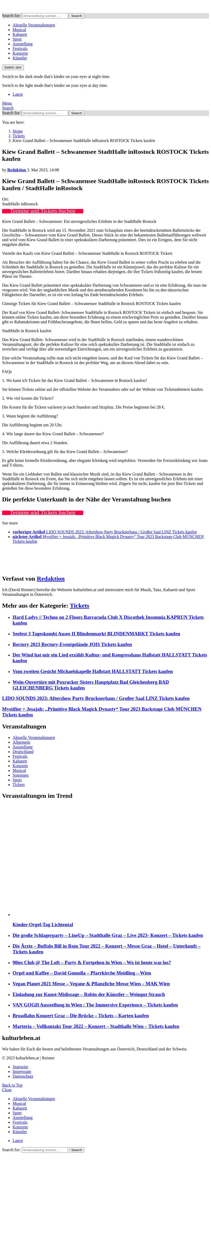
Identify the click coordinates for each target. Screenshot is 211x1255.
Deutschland (23, 751)
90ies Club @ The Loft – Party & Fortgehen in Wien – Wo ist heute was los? (92, 962)
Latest (18, 94)
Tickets (79, 605)
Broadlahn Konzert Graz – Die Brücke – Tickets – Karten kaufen (81, 1015)
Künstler (20, 58)
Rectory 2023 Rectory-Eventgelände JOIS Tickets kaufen (72, 644)
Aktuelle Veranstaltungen (34, 25)
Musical (19, 29)
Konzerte (20, 53)
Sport (17, 39)
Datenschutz (23, 1076)
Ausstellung (22, 44)
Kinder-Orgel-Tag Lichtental (43, 924)
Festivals (20, 48)
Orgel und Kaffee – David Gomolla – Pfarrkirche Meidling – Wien (82, 973)
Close (7, 1090)
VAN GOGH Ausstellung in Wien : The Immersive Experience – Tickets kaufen (95, 1005)
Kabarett (20, 34)
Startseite (20, 1067)
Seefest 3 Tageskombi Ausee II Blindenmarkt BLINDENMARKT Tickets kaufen (96, 633)
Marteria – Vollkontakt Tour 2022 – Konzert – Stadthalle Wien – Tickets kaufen (96, 1026)
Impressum (22, 1071)
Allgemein (21, 742)
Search (76, 16)
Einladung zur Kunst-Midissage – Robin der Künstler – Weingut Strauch (89, 994)
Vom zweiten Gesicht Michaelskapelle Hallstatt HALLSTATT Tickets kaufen (93, 671)
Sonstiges (21, 775)
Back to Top (12, 1085)
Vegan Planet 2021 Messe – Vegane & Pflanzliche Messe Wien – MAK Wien (91, 983)
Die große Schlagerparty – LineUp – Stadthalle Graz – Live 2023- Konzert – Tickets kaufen (108, 935)
